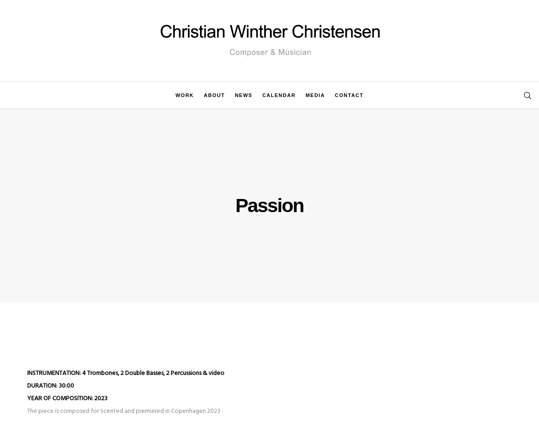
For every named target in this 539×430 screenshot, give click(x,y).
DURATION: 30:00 (50, 386)
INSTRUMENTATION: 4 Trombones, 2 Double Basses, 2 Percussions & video (125, 373)
